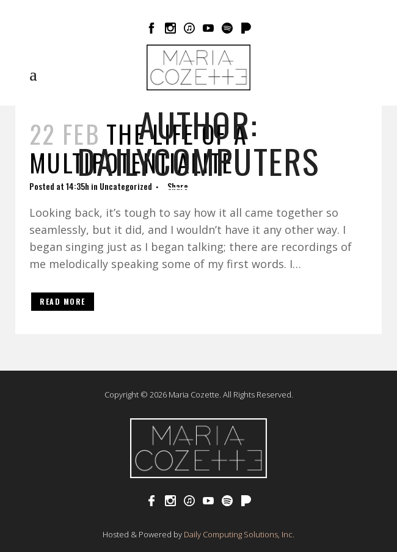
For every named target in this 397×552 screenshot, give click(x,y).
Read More (63, 301)
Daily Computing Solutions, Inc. (239, 534)
